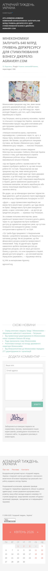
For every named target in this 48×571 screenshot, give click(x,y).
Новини (10, 18)
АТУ (4, 18)
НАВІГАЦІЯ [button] (8, 13)
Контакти (25, 470)
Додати (37, 404)
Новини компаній (24, 66)
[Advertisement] (24, 296)
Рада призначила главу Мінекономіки (20, 341)
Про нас (6, 470)
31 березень (7, 66)
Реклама (15, 470)
